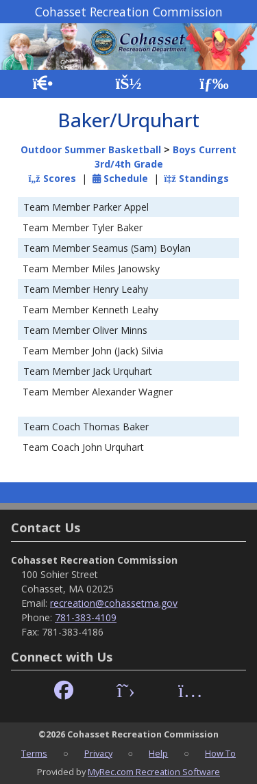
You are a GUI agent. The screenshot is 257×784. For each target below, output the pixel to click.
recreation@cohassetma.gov (114, 603)
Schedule (120, 178)
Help (158, 753)
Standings (196, 178)
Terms (34, 753)
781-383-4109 (86, 617)
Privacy (98, 753)
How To (220, 753)
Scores (51, 178)
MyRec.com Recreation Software (154, 772)
